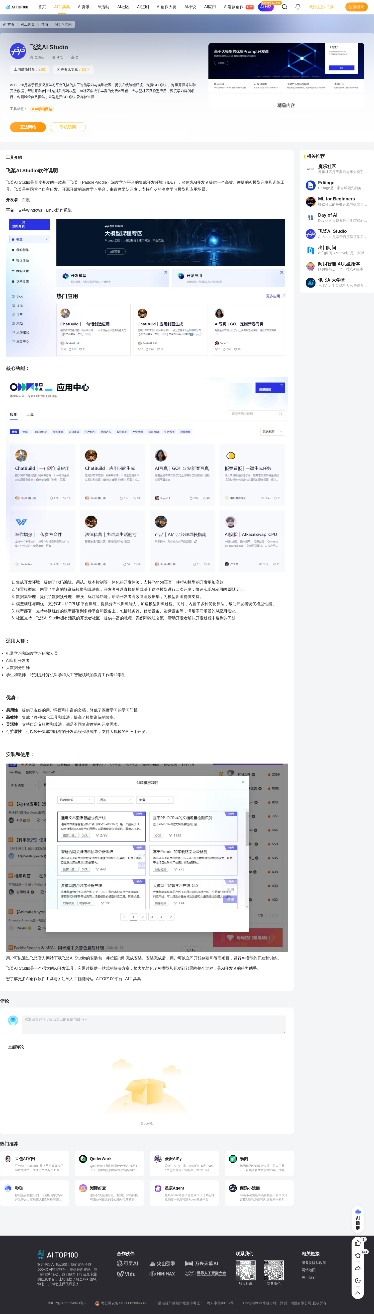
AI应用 (210, 7)
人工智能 (77, 979)
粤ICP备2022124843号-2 (67, 1303)
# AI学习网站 (42, 109)
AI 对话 (266, 7)
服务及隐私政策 (314, 1263)
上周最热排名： (29, 69)
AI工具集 (62, 7)
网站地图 (309, 1270)
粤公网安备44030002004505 (123, 1303)
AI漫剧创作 (236, 7)
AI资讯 (84, 7)
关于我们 (309, 1277)
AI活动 (103, 7)
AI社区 (123, 7)
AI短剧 (143, 7)
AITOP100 (105, 979)
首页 (42, 7)
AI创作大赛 (167, 7)
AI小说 (190, 7)
